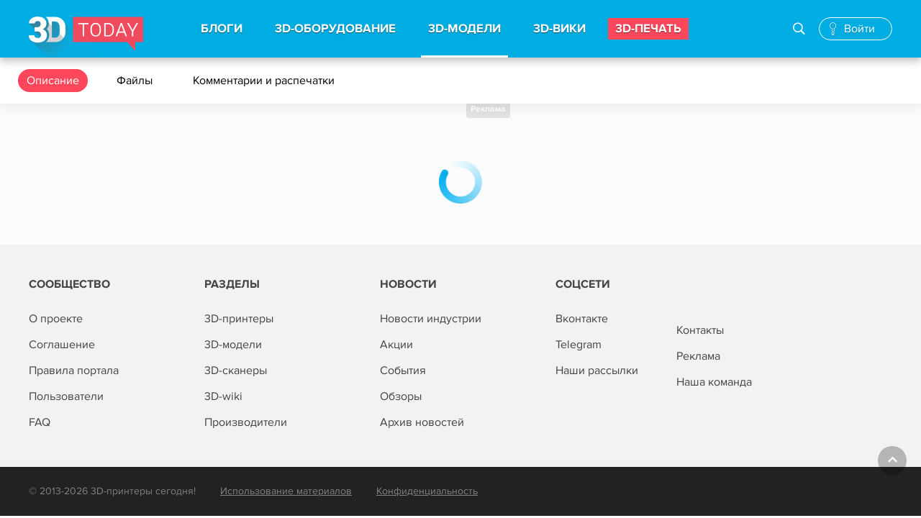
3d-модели (464, 29)
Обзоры (401, 396)
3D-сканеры (235, 370)
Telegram (578, 344)
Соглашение (62, 344)
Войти (859, 29)
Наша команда (714, 382)
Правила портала (74, 370)
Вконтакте (581, 319)
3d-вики (559, 29)
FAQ (39, 422)
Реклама (488, 109)
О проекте (56, 319)
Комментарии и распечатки (265, 80)
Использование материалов (286, 491)
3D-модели (233, 344)
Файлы (136, 80)
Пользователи (66, 396)
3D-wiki (223, 396)
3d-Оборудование (335, 29)
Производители (245, 422)
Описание (53, 80)
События (403, 370)
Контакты (700, 330)
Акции (396, 344)
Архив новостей (422, 422)
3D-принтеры (238, 319)
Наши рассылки (596, 370)
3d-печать (648, 29)
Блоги (221, 29)
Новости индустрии (430, 319)
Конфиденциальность (427, 491)
